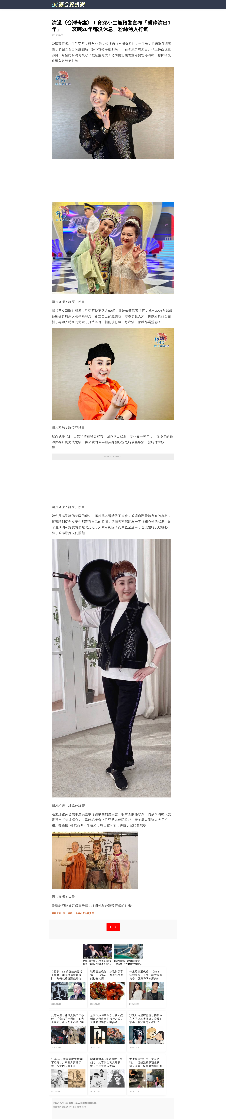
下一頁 (113, 927)
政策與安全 (67, 1107)
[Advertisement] (113, 481)
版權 (84, 1107)
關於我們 (57, 1107)
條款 (74, 1107)
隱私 (79, 1107)
